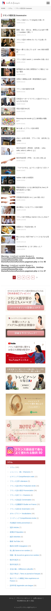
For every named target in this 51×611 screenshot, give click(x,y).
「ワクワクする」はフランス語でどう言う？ (32, 168)
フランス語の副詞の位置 (25, 89)
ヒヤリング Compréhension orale (22, 476)
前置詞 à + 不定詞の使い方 (26, 227)
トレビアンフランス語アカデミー (25, 3)
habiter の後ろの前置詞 (24, 177)
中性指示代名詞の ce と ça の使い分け (30, 197)
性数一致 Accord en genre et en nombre (24, 555)
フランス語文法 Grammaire (20, 509)
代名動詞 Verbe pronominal (20, 523)
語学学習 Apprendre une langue (21, 585)
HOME (3, 8)
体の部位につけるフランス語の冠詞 (29, 207)
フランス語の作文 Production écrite (23, 486)
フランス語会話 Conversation (20, 500)
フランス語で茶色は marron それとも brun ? (32, 217)
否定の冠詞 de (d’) (23, 109)
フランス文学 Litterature (18, 481)
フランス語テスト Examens (20, 495)
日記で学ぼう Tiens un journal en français (25, 574)
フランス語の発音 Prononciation (21, 490)
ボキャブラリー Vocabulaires (20, 513)
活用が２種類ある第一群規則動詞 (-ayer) (31, 79)
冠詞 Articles (14, 527)
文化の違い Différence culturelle (21, 569)
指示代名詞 (14, 560)
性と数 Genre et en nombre (20, 550)
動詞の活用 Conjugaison (19, 546)
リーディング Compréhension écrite (23, 518)
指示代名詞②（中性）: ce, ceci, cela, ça (31, 158)
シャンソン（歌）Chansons (20, 472)
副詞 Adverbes (15, 537)
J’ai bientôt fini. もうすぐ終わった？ (29, 246)
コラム (10, 8)
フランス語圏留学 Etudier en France (23, 504)
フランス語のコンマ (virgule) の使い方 (30, 20)
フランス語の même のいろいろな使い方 (31, 40)
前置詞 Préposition (16, 532)
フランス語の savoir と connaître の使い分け (32, 59)
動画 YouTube (15, 541)
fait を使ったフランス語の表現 (27, 128)
